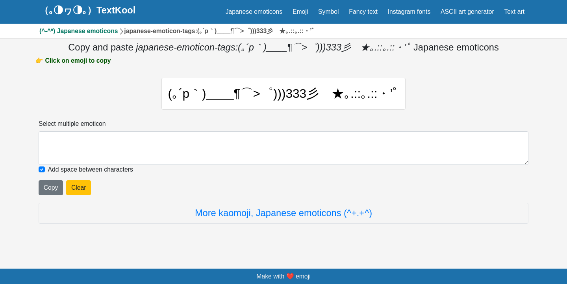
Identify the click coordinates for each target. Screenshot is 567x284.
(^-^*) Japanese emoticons (78, 31)
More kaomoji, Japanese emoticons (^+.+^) (283, 213)
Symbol (328, 11)
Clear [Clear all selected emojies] (78, 187)
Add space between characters (90, 169)
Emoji (300, 11)
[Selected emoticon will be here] (283, 148)
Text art (514, 11)
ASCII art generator (467, 11)
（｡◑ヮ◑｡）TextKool (87, 10)
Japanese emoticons (254, 11)
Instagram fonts (409, 11)
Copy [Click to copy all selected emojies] (51, 187)
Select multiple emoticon (72, 123)
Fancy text (363, 11)
